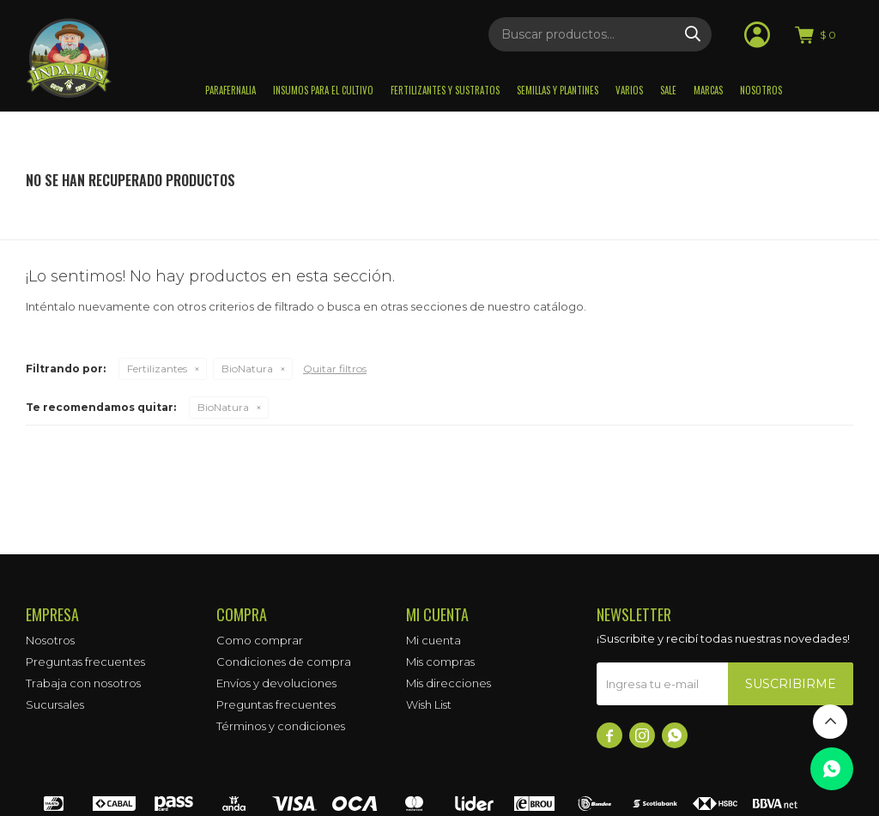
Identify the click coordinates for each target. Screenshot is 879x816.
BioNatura (247, 368)
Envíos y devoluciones (276, 683)
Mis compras (440, 661)
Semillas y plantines (557, 90)
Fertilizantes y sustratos (445, 90)
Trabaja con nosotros (83, 683)
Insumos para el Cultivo (323, 90)
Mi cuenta (433, 640)
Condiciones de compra (283, 661)
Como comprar (259, 640)
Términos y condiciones (280, 726)
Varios (629, 90)
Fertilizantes (157, 368)
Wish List (429, 704)
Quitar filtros (335, 368)
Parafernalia (230, 90)
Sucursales (55, 704)
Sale (668, 90)
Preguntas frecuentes (85, 661)
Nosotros (761, 90)
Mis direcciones (448, 683)
